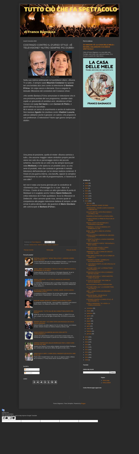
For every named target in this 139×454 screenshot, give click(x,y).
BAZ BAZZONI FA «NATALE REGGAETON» (99, 284)
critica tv (40, 244)
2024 (86, 188)
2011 (86, 355)
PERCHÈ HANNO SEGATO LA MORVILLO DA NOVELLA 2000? (52, 300)
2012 (86, 352)
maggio (89, 323)
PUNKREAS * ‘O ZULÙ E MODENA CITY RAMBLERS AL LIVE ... (98, 227)
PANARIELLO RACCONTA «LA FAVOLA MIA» (99, 216)
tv (57, 244)
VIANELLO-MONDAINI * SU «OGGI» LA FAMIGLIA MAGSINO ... (98, 304)
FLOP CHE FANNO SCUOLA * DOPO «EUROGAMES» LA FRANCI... (97, 248)
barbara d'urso (33, 244)
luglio (88, 318)
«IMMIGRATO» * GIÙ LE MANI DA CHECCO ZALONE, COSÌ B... (99, 252)
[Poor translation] (12, 418)
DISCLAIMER (107, 382)
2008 (86, 360)
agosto (89, 316)
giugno (89, 321)
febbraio (89, 331)
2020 (86, 198)
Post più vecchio (71, 250)
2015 (86, 344)
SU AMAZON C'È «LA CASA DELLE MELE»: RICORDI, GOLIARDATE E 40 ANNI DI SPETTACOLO (98, 47)
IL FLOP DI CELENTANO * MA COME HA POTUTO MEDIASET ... (98, 281)
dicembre (89, 203)
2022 (86, 193)
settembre (90, 313)
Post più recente (28, 250)
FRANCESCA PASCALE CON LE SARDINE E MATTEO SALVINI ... (99, 273)
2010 (86, 357)
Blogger (83, 403)
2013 (86, 349)
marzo (89, 328)
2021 (86, 196)
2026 (86, 183)
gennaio (89, 334)
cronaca (44, 244)
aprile (88, 326)
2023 (86, 191)
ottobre (89, 311)
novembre (90, 308)
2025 (86, 186)
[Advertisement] (99, 143)
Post (27, 369)
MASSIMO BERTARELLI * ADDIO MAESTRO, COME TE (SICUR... (99, 277)
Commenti (28, 373)
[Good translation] (5, 418)
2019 (86, 201)
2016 (86, 342)
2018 (86, 337)
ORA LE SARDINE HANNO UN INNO (97, 205)
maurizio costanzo (52, 244)
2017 (86, 339)
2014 (86, 347)
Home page (50, 250)
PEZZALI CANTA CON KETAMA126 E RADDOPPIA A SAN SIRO (97, 223)
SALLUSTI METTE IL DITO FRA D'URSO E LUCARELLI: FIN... (99, 212)
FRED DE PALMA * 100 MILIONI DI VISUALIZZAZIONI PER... (96, 296)
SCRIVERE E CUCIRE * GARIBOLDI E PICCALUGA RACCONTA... (97, 260)
